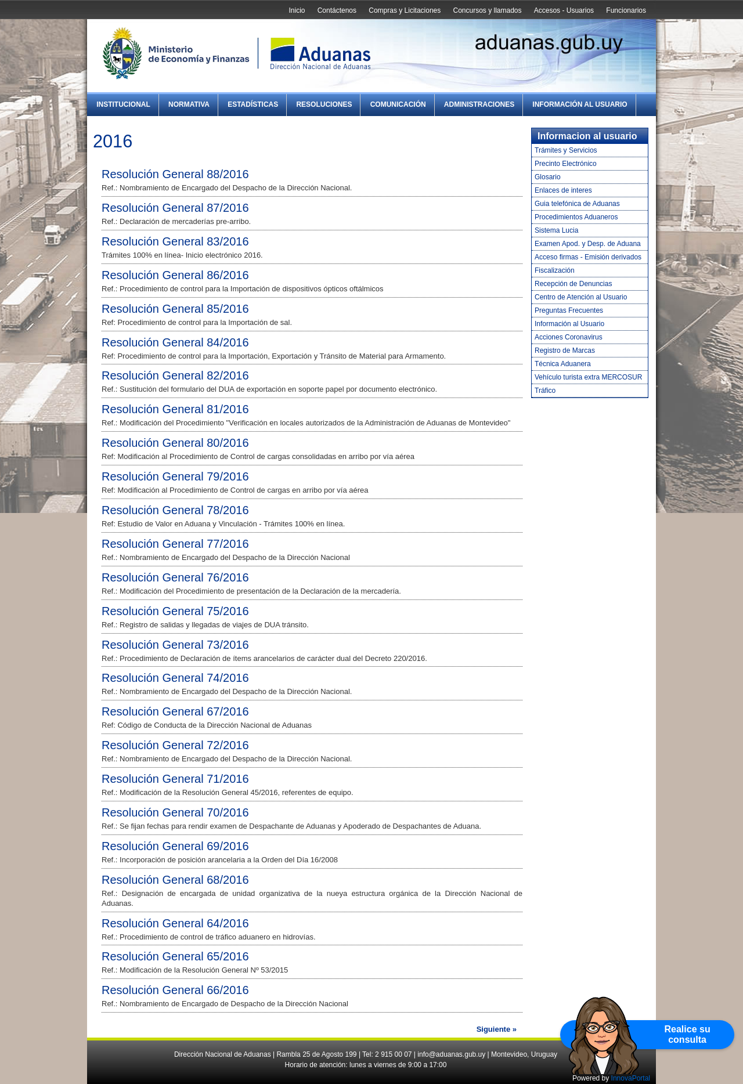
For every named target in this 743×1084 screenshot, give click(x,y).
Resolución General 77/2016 (175, 543)
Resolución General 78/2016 (175, 510)
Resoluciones (324, 104)
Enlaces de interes (563, 190)
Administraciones (479, 104)
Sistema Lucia (556, 230)
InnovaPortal (630, 1078)
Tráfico (545, 390)
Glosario (548, 177)
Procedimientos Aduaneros (576, 217)
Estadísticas (253, 104)
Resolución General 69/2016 (175, 846)
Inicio (296, 10)
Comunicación (398, 104)
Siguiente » (497, 1029)
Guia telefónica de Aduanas (577, 204)
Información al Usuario (579, 104)
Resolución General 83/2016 (175, 241)
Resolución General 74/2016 (175, 677)
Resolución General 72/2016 (175, 745)
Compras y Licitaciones (405, 10)
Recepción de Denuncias (573, 284)
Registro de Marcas (565, 350)
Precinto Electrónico (566, 164)
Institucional (123, 104)
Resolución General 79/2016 (175, 476)
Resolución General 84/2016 (175, 342)
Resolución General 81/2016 (175, 409)
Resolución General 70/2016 (175, 812)
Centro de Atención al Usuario (581, 297)
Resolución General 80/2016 (175, 442)
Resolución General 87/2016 (175, 207)
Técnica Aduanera (563, 364)
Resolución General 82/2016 (175, 375)
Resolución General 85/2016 (175, 308)
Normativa (189, 104)
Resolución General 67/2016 (175, 711)
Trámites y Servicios (566, 150)
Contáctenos (337, 10)
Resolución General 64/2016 (175, 923)
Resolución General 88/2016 (175, 174)
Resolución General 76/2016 (175, 577)
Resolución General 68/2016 (175, 879)
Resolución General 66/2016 (175, 990)
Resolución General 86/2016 (175, 275)
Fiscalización (555, 270)
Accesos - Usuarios (564, 10)
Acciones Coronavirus (569, 337)
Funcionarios (626, 10)
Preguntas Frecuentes (569, 310)
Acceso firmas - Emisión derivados (588, 257)
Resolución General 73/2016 (175, 644)
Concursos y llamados (487, 10)
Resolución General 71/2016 (175, 778)
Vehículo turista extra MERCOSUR (588, 377)
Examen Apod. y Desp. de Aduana (588, 244)
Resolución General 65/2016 (175, 956)
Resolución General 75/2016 (175, 611)
